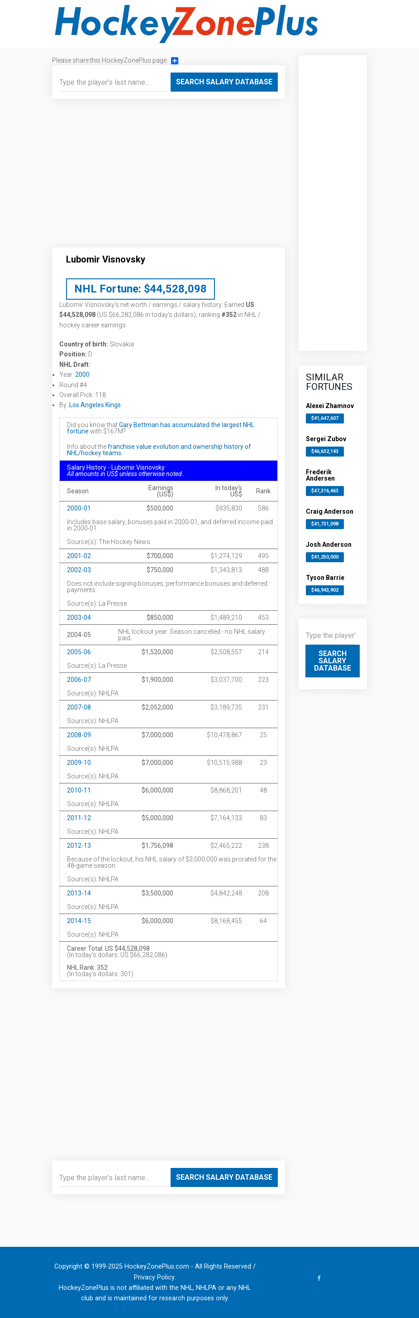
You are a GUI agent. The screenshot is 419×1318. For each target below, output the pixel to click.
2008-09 (79, 735)
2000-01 (79, 508)
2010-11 (79, 790)
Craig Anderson (329, 511)
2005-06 (79, 652)
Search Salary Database (224, 82)
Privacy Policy (154, 1277)
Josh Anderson (329, 544)
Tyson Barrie (325, 577)
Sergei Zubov (326, 439)
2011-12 (79, 818)
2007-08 (79, 707)
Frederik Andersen (320, 475)
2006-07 (79, 679)
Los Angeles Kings (95, 405)
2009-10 (79, 762)
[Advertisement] (168, 176)
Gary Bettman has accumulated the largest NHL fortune (160, 428)
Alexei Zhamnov (330, 405)
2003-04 (79, 617)
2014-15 (79, 920)
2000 (82, 374)
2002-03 (79, 570)
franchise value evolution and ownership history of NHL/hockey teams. (159, 450)
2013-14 (79, 893)
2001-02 (79, 555)
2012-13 (79, 845)
